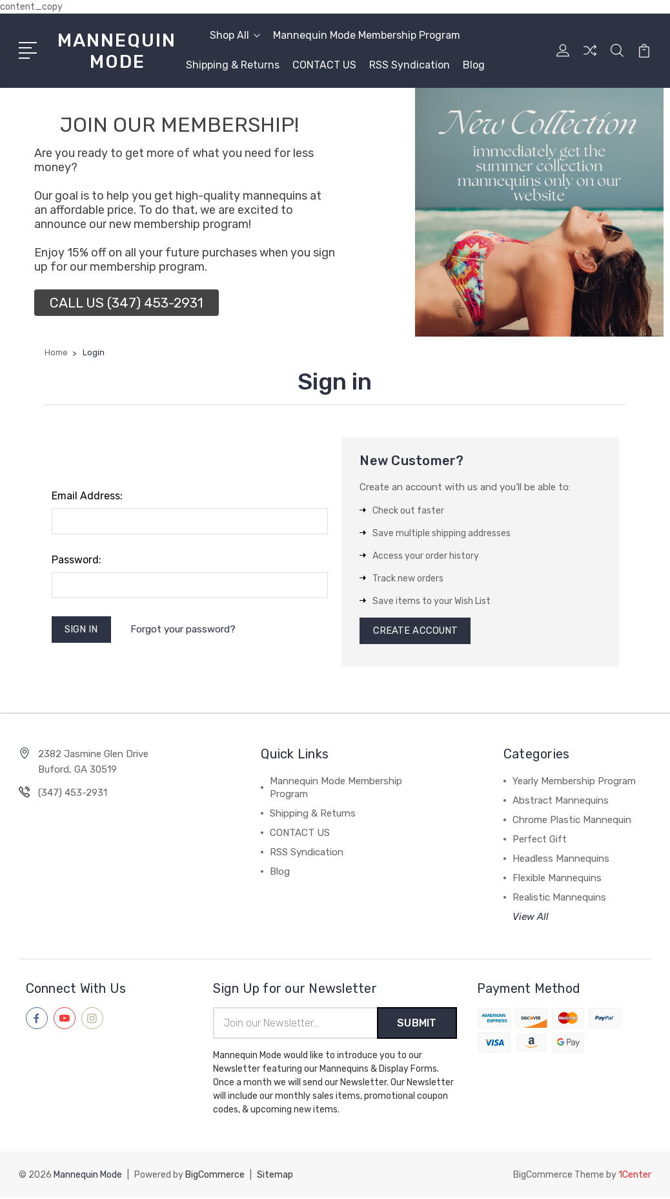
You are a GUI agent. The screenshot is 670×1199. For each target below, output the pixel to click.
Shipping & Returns (232, 65)
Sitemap (275, 1176)
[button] (126, 302)
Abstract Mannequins (561, 802)
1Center (634, 1176)
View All (531, 918)
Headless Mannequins (561, 860)
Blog (474, 65)
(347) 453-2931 (72, 794)
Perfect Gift (540, 841)
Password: (76, 560)
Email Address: (87, 496)
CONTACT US (324, 65)
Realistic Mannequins (559, 899)
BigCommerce (215, 1176)
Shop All (235, 35)
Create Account (416, 632)
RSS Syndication (409, 65)
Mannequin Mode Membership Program (366, 35)
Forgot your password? (184, 630)
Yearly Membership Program (574, 783)
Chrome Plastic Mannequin (572, 822)
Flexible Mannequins (557, 880)
